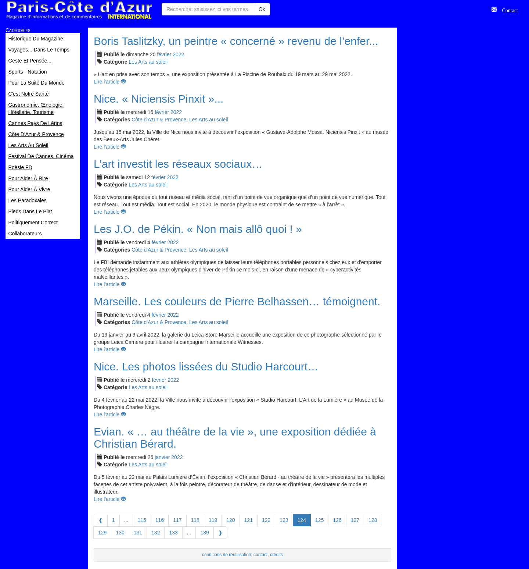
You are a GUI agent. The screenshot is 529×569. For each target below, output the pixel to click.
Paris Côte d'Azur (79, 10)
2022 (178, 54)
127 (355, 520)
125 (319, 520)
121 (248, 520)
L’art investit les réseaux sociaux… (178, 164)
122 (266, 520)
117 (177, 520)
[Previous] (101, 520)
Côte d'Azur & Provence (159, 119)
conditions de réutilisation (226, 554)
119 (213, 520)
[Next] (220, 532)
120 (230, 520)
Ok (262, 9)
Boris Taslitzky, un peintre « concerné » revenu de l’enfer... (236, 41)
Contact (507, 10)
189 (204, 533)
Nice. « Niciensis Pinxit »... (158, 99)
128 (372, 520)
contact (260, 554)
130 (120, 533)
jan (162, 457)
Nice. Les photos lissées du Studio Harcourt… (206, 366)
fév (164, 54)
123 (284, 520)
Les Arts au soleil (148, 62)
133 (173, 533)
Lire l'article (110, 82)
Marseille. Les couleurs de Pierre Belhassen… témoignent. (237, 301)
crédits (276, 554)
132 (155, 533)
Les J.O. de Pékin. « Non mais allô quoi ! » (198, 229)
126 (337, 520)
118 (195, 520)
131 (138, 533)
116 (159, 520)
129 (102, 533)
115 (141, 520)
